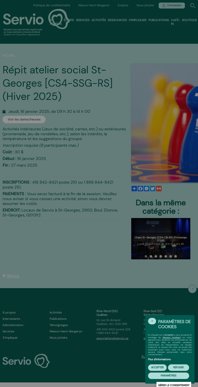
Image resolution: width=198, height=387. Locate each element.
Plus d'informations (159, 359)
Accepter (157, 367)
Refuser (178, 367)
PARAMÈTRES (168, 375)
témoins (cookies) (172, 337)
